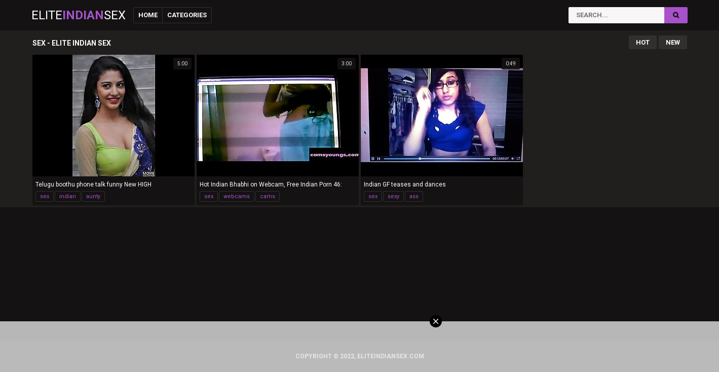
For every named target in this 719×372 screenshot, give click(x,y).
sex (44, 196)
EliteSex (78, 15)
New (673, 42)
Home (148, 15)
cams (267, 196)
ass (414, 196)
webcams (236, 196)
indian (67, 196)
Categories (187, 15)
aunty (93, 196)
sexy (393, 196)
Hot (643, 42)
